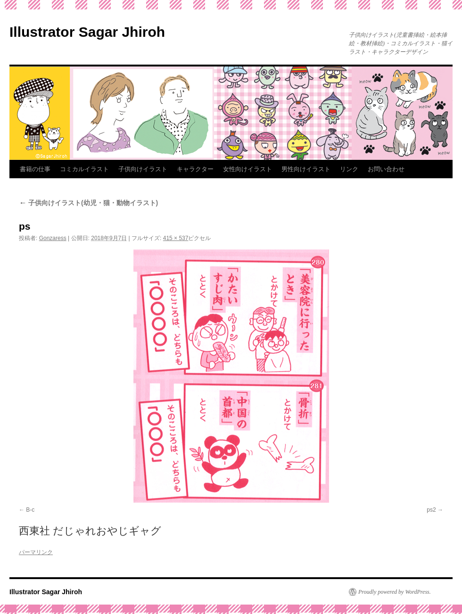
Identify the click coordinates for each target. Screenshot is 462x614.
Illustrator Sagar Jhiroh (87, 32)
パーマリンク (36, 552)
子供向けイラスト (142, 169)
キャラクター (195, 169)
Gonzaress (52, 238)
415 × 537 (176, 238)
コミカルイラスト (84, 169)
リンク (349, 169)
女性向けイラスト (247, 169)
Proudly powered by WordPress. (394, 592)
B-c (30, 509)
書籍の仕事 (35, 169)
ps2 (431, 509)
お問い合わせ (386, 169)
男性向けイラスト (305, 169)
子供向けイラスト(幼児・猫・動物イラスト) (88, 203)
